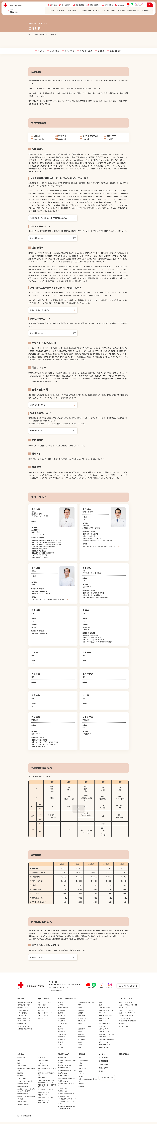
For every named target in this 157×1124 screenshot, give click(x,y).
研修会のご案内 (62, 1090)
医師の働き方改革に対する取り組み (47, 1072)
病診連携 (20, 1078)
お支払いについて (22, 1018)
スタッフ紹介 (69, 51)
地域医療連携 (62, 1060)
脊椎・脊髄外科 (39, 139)
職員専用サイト (108, 1080)
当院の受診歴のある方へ (24, 1007)
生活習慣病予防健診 (125, 1020)
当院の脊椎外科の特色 (38, 406)
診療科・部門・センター (91, 11)
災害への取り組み (43, 1063)
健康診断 (121, 1026)
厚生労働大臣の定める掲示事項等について (47, 1088)
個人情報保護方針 (25, 1118)
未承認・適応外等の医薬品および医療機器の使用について (47, 1083)
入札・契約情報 (22, 1080)
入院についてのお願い (44, 1004)
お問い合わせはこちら (129, 988)
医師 (79, 1060)
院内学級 (40, 1020)
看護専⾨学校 (124, 1056)
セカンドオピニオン (23, 1028)
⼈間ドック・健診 (110, 11)
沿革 (18, 1065)
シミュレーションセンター (45, 1100)
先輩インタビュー (83, 1076)
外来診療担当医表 (86, 51)
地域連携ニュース (63, 1083)
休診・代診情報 (22, 1015)
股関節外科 (38, 136)
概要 (18, 1063)
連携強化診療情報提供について (67, 1080)
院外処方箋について (64, 1098)
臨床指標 (20, 1075)
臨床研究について (43, 1068)
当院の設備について (43, 1094)
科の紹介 (39, 51)
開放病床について (63, 1075)
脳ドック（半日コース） (126, 1018)
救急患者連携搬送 (63, 1078)
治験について (41, 1065)
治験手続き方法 (62, 1093)
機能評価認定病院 (22, 1088)
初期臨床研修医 (83, 1063)
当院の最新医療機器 (23, 1106)
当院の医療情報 (22, 1104)
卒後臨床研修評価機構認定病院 (26, 1098)
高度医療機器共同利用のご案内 (67, 1072)
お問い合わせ (110, 5)
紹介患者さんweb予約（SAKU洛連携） (67, 1064)
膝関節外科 (62, 136)
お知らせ (102, 1073)
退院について (42, 1012)
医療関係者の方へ (117, 51)
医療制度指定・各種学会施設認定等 (26, 1072)
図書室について (42, 1097)
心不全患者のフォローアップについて (67, 1105)
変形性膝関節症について (39, 334)
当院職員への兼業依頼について (67, 1108)
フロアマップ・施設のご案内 (25, 1083)
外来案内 (61, 11)
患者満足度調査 (42, 1080)
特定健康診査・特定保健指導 (127, 1023)
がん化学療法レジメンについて (67, 1101)
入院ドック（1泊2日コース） (127, 1015)
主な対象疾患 (53, 51)
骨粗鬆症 (110, 139)
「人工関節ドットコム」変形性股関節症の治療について (100, 548)
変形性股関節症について (39, 239)
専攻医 (80, 1065)
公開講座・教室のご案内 (24, 1031)
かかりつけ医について (23, 1023)
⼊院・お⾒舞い (74, 11)
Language (122, 5)
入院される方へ (42, 1007)
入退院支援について (64, 1111)
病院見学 (81, 1088)
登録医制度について (64, 1070)
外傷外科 (86, 139)
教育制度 (81, 1078)
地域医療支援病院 (22, 1086)
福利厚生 (81, 1086)
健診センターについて (125, 1004)
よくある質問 (67, 5)
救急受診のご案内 (22, 1010)
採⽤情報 (146, 11)
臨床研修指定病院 (22, 1096)
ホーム (53, 11)
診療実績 (102, 51)
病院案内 (122, 11)
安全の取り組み (42, 1060)
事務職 (80, 1073)
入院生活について (43, 1010)
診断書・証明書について (24, 1020)
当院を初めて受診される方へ (25, 1004)
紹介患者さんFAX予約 (64, 1067)
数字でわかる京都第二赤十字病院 (87, 1082)
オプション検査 (123, 1028)
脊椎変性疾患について (38, 432)
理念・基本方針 (22, 1068)
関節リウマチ (112, 136)
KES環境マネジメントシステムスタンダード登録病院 (26, 1092)
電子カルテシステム (43, 1102)
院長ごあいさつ (22, 1060)
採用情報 (81, 1056)
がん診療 (20, 1101)
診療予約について (22, 1026)
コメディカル (82, 1071)
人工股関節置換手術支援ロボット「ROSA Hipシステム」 (50, 218)
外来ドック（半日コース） (127, 1012)
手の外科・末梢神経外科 (91, 136)
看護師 (80, 1068)
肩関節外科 (62, 139)
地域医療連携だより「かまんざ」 (66, 1087)
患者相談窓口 (81, 5)
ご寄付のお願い (96, 5)
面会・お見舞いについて (45, 1015)
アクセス (55, 5)
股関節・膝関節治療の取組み (40, 311)
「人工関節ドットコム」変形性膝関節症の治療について (48, 601)
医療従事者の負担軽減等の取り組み (47, 1076)
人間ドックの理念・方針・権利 (128, 1007)
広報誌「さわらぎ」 (43, 1105)
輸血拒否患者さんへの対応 (45, 1092)
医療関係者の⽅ (135, 11)
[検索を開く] (151, 5)
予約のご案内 (123, 1010)
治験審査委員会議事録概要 (66, 1096)
